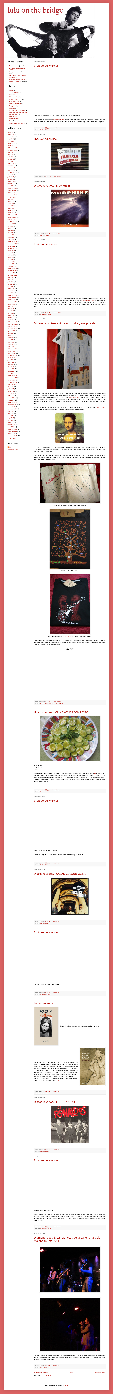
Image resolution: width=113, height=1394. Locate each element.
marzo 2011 (11, 315)
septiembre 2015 (12, 195)
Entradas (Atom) (47, 1375)
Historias (12, 108)
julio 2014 (10, 226)
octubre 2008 (11, 380)
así (95, 773)
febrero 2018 (11, 143)
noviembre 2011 (12, 297)
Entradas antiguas (100, 1372)
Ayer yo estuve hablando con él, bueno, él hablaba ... (18, 80)
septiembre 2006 (12, 436)
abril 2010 (11, 340)
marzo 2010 (11, 342)
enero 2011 (11, 319)
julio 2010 (10, 333)
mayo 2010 (11, 337)
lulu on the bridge (35, 10)
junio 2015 (11, 201)
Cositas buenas (44, 703)
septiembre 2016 (12, 172)
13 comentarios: (56, 312)
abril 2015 (11, 206)
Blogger (67, 1385)
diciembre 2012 (12, 268)
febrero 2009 (11, 371)
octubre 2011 (11, 299)
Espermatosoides (14, 101)
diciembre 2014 (12, 215)
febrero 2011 (11, 317)
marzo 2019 (11, 134)
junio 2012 (11, 282)
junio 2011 (11, 308)
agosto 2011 (11, 304)
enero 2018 (11, 145)
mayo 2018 (11, 139)
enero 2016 (11, 186)
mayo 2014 (11, 230)
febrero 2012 (11, 290)
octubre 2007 (11, 406)
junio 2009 (11, 362)
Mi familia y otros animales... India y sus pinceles (65, 323)
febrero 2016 (11, 183)
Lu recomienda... (44, 1003)
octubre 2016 (11, 170)
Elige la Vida (101, 407)
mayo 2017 (11, 159)
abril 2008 (11, 393)
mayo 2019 (11, 132)
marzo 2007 (11, 422)
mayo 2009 (11, 364)
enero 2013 (11, 266)
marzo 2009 (11, 369)
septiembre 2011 (12, 302)
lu (10, 447)
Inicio (71, 1372)
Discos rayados (44, 235)
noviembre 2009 (12, 351)
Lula (57, 1080)
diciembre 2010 (12, 322)
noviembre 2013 (12, 244)
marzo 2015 (11, 208)
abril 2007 (11, 420)
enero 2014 (11, 239)
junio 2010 (11, 335)
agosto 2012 (11, 277)
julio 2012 (10, 279)
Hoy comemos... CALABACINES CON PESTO (61, 712)
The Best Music (66, 636)
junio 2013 (11, 255)
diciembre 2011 (12, 295)
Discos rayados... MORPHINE (52, 185)
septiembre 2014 (12, 221)
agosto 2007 (11, 411)
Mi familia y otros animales (56, 703)
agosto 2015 (11, 197)
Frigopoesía (12, 106)
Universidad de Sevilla (88, 300)
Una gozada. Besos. (14, 72)
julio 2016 (10, 174)
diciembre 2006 (12, 429)
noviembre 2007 (12, 404)
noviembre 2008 (12, 378)
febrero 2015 (11, 210)
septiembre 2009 (12, 355)
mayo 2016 (11, 179)
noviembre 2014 (12, 217)
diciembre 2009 (12, 349)
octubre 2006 (11, 433)
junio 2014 (11, 228)
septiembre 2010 (12, 328)
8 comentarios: (56, 921)
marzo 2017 (11, 163)
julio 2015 (10, 199)
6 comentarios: (56, 863)
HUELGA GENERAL (45, 138)
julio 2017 (10, 154)
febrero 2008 (11, 398)
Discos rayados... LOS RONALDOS (55, 1102)
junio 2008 (11, 389)
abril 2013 (11, 259)
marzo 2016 (11, 181)
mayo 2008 (11, 391)
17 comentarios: (56, 233)
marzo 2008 (11, 395)
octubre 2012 (11, 273)
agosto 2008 (11, 384)
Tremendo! (12, 66)
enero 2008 (11, 400)
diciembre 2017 (12, 148)
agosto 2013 (11, 250)
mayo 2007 (11, 418)
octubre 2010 (11, 326)
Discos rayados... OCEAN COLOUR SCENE (60, 873)
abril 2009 (11, 366)
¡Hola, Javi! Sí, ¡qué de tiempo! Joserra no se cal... (18, 76)
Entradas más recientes (41, 1372)
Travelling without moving (16, 123)
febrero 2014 (11, 237)
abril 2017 (11, 161)
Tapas (10, 121)
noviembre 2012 (12, 270)
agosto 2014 (11, 224)
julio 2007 (10, 413)
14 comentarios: (56, 701)
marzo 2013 (11, 262)
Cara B (11, 90)
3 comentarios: (56, 1365)
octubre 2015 (11, 192)
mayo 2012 (11, 284)
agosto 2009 (11, 357)
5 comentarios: (56, 128)
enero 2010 (11, 346)
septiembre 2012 (12, 275)
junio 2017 (11, 157)
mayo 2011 (11, 311)
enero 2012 (11, 293)
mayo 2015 (11, 203)
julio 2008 (10, 386)
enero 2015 (11, 212)
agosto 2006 (11, 438)
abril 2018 (11, 141)
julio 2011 (10, 306)
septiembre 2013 (12, 248)
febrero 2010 (11, 344)
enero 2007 (11, 427)
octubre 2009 (11, 353)
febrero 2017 (11, 165)
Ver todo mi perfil (13, 449)
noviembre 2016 (12, 168)
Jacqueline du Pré (58, 119)
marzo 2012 (11, 288)
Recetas (42, 792)
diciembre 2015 (12, 188)
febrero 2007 (11, 424)
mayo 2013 (11, 257)
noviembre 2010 (12, 324)
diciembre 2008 (12, 375)
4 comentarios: (56, 1091)
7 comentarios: (56, 790)
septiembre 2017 (12, 150)
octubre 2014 (11, 219)
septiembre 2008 (12, 382)
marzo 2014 (11, 235)
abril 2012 (11, 286)
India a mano (73, 397)
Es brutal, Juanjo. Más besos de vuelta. (18, 68)
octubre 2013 (11, 246)
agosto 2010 (11, 331)
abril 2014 (11, 232)
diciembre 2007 (12, 402)
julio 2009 (10, 360)
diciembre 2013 (12, 241)
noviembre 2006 (12, 431)
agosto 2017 (11, 152)
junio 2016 (11, 177)
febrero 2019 (11, 136)
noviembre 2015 (12, 190)
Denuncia (12, 94)
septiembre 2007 (12, 409)
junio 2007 (11, 415)
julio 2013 (10, 252)
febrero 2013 (11, 264)
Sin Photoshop (13, 118)
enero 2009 (11, 373)
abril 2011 (11, 313)
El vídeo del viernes (46, 65)
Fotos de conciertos (45, 1367)
